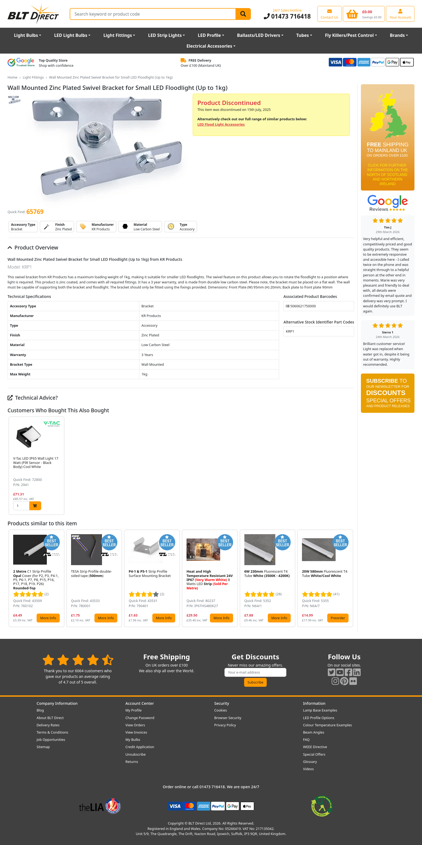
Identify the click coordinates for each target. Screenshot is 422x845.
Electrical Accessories (209, 46)
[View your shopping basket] (364, 14)
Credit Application (139, 746)
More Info (48, 617)
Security (221, 703)
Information (314, 703)
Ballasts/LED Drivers (258, 35)
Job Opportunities (51, 739)
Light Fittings (117, 35)
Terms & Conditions (52, 732)
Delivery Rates (48, 725)
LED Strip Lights (165, 35)
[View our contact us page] (329, 14)
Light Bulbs (26, 35)
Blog (40, 710)
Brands (397, 35)
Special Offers (314, 754)
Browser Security (227, 717)
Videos (308, 768)
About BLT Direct (50, 717)
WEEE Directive (315, 746)
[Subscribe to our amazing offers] (255, 672)
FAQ (306, 739)
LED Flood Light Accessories (221, 124)
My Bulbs (132, 739)
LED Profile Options (318, 717)
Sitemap (43, 746)
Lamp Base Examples (320, 710)
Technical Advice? (33, 397)
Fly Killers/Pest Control (349, 35)
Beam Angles (313, 732)
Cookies (220, 710)
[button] (350, 466)
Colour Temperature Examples (327, 725)
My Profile (133, 710)
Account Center (139, 703)
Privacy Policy (225, 725)
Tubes (302, 35)
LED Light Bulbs (70, 35)
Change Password (139, 717)
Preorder (338, 617)
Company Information (57, 703)
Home (12, 77)
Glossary (310, 761)
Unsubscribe (135, 754)
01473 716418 (287, 16)
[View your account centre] (400, 14)
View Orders (135, 725)
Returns (131, 761)
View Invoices (136, 732)
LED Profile (209, 35)
